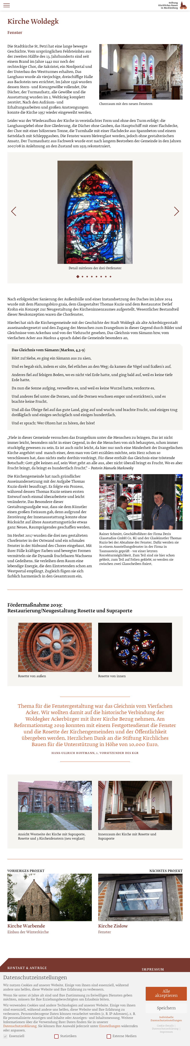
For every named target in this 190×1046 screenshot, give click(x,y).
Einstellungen (109, 1026)
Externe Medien (122, 1036)
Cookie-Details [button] (165, 1026)
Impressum (153, 969)
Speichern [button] (166, 1008)
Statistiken (65, 1036)
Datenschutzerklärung (19, 1026)
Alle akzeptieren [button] (166, 994)
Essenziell (13, 1036)
